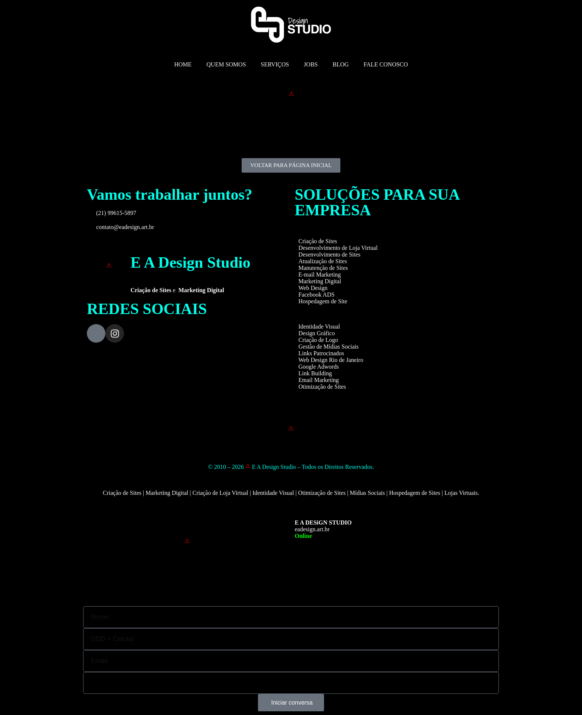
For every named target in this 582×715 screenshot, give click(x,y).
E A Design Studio (190, 262)
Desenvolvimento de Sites (329, 254)
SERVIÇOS (275, 64)
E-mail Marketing (319, 274)
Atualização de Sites (322, 261)
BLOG (341, 64)
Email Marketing (318, 380)
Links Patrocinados (321, 353)
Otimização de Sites (322, 386)
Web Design (312, 288)
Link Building (315, 373)
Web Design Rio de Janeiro (330, 360)
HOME (183, 64)
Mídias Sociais (367, 493)
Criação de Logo (318, 340)
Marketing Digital (319, 281)
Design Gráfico (316, 333)
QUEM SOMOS (226, 64)
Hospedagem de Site (322, 301)
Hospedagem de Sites (414, 493)
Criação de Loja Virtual (220, 493)
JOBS (311, 64)
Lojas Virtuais (461, 493)
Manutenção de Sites (323, 268)
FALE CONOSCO (386, 64)
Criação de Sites (317, 241)
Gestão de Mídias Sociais (328, 346)
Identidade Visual (319, 326)
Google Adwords (318, 366)
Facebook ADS (316, 294)
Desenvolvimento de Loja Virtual (337, 248)
